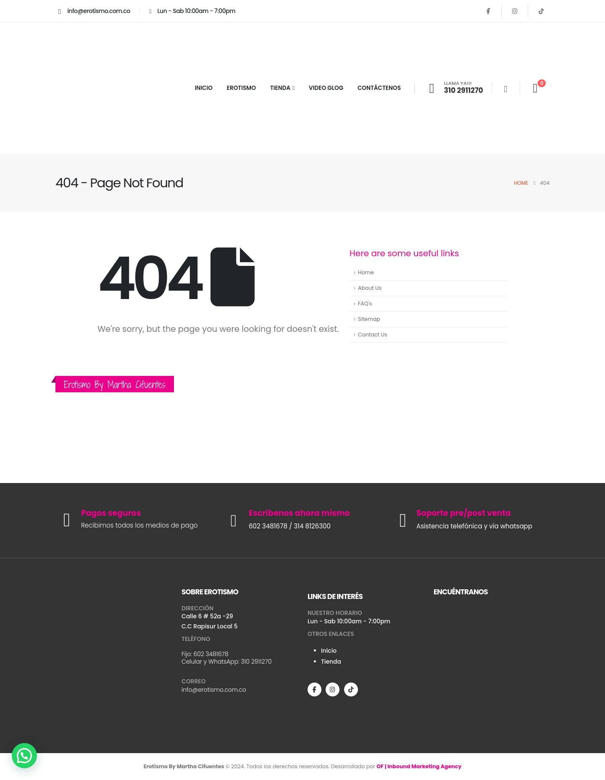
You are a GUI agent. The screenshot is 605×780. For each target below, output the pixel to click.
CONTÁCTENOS (379, 88)
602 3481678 (211, 654)
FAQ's (365, 303)
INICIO (203, 88)
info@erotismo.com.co (214, 689)
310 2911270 (256, 661)
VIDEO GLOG (326, 88)
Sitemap (369, 319)
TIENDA (280, 88)
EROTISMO (241, 88)
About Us (369, 288)
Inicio (329, 650)
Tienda (331, 661)
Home (366, 272)
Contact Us (372, 334)
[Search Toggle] (505, 89)
